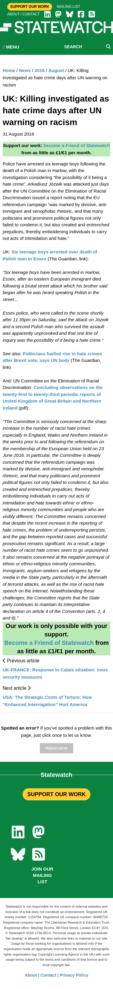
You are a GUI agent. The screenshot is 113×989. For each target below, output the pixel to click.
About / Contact (23, 14)
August (56, 70)
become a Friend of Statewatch (76, 145)
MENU (11, 46)
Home (9, 70)
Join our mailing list (42, 875)
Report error (56, 748)
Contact (48, 975)
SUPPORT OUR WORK (56, 794)
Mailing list (68, 7)
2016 (40, 70)
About (31, 975)
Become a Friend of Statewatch (49, 642)
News (25, 70)
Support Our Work (29, 7)
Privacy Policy (74, 975)
